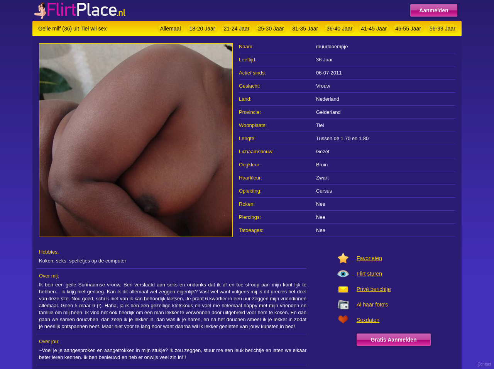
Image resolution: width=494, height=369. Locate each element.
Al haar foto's (372, 304)
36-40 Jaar (339, 28)
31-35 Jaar (305, 28)
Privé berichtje (374, 289)
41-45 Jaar (374, 28)
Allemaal (170, 28)
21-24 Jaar (236, 28)
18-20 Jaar (202, 28)
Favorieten (369, 258)
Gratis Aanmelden (393, 340)
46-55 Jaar (408, 28)
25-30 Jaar (271, 28)
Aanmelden (433, 10)
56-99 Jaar (442, 28)
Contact (484, 364)
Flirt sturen (369, 274)
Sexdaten (368, 320)
